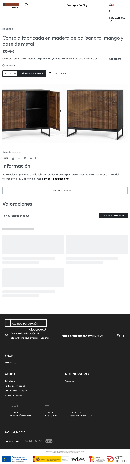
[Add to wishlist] (59, 73)
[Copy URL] (42, 158)
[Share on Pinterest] (31, 158)
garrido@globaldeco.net (55, 178)
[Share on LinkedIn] (25, 158)
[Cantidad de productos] (10, 73)
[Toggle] (115, 59)
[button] (65, 190)
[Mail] (36, 158)
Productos (10, 362)
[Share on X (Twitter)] (13, 158)
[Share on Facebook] (19, 158)
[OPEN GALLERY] (65, 113)
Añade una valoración (113, 215)
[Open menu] (26, 11)
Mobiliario (8, 29)
